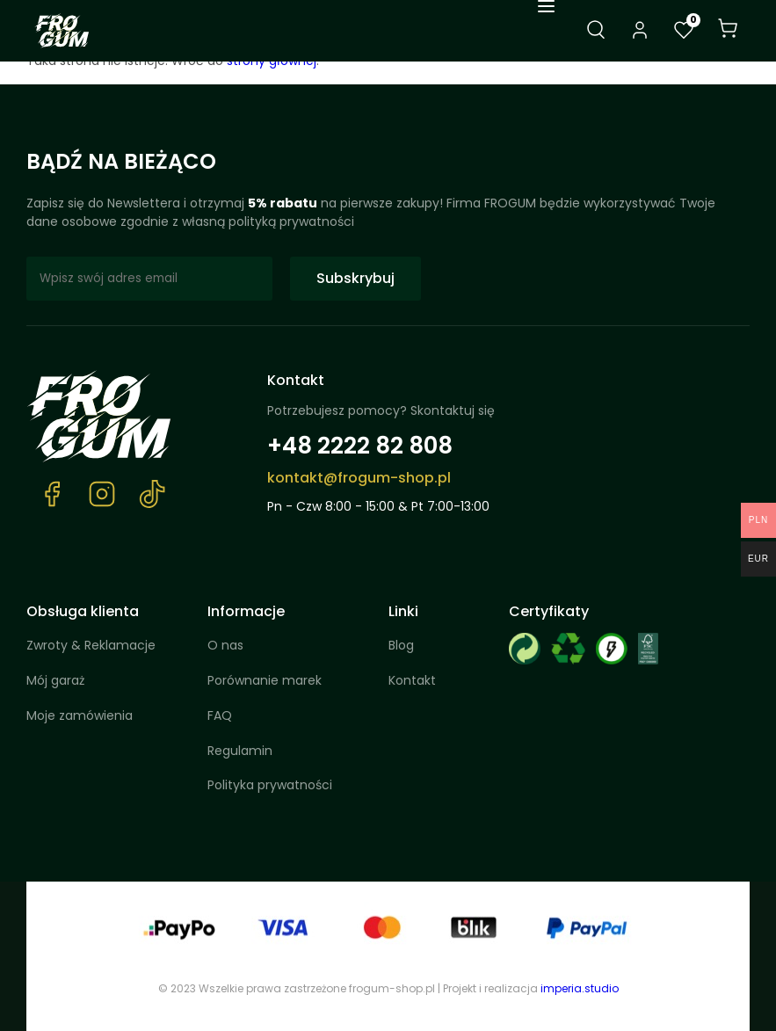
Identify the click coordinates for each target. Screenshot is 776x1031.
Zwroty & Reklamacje (91, 645)
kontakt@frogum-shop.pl (359, 478)
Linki (403, 611)
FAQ (219, 715)
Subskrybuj (355, 278)
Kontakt (295, 380)
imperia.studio (579, 988)
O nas (225, 645)
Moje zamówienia (79, 715)
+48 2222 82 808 (360, 445)
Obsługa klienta (82, 611)
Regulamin (239, 750)
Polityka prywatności (269, 785)
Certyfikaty (549, 611)
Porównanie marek (264, 680)
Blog (401, 645)
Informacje (246, 611)
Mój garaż (55, 680)
